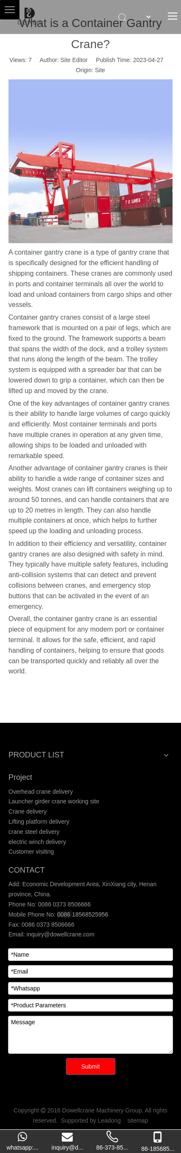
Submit (90, 1066)
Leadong (109, 1120)
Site (100, 70)
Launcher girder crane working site (53, 801)
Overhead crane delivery (40, 791)
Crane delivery (27, 811)
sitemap (137, 1120)
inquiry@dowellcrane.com (59, 934)
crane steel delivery (34, 831)
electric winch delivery (37, 841)
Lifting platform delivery (38, 821)
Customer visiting (31, 851)
